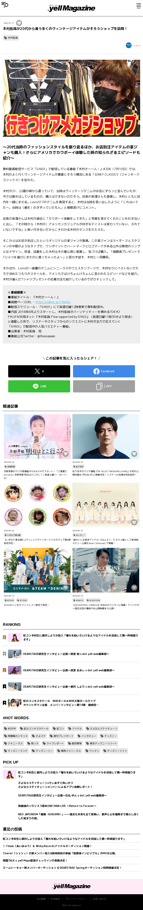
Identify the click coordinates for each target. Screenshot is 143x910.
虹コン (60, 728)
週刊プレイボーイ (63, 736)
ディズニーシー (44, 750)
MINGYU (79, 600)
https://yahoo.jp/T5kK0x (53, 302)
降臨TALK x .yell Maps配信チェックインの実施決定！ (35, 860)
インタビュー (88, 736)
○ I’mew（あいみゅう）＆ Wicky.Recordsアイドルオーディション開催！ (47, 846)
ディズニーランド (18, 750)
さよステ (41, 736)
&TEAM (10, 600)
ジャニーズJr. (15, 743)
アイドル (77, 728)
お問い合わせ (99, 898)
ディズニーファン (117, 750)
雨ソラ (35, 743)
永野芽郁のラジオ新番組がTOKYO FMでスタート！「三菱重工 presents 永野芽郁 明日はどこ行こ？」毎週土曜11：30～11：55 (36, 475)
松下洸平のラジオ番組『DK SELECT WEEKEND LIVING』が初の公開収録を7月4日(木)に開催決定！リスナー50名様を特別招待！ (105, 473)
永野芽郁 (11, 466)
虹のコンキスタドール (36, 728)
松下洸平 (80, 466)
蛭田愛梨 (77, 743)
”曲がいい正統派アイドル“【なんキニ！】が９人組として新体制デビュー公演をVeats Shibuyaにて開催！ (105, 541)
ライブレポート (55, 743)
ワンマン (94, 750)
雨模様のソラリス (18, 736)
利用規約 (55, 898)
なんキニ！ (80, 535)
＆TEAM (23, 600)
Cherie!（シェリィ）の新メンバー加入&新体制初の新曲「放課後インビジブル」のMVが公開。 (60, 853)
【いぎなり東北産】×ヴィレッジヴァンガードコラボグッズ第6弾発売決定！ (37, 541)
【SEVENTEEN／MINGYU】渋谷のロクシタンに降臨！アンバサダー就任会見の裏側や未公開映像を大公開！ (105, 606)
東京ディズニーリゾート (103, 743)
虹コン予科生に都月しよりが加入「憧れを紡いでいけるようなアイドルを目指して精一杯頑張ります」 (64, 839)
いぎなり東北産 (14, 535)
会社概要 (41, 898)
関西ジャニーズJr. (71, 750)
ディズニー (110, 736)
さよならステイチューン (103, 728)
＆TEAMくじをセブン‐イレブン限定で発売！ (26, 605)
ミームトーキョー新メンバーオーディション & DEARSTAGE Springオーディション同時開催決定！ (62, 867)
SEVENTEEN (94, 600)
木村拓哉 (13, 37)
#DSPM (12, 728)
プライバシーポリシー (76, 898)
